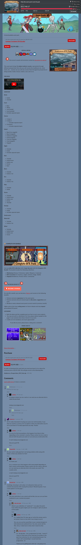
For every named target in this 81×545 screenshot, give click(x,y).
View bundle (72, 40)
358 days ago (25, 503)
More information (9, 348)
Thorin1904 (12, 449)
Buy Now (7, 46)
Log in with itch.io (9, 382)
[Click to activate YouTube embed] (14, 84)
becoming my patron (40, 60)
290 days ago (24, 410)
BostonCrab (12, 482)
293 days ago (19, 387)
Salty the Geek (17, 503)
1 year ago (17, 419)
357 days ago (30, 530)
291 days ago (20, 394)
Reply (8, 391)
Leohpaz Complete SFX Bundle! (15, 41)
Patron (28, 293)
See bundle (73, 11)
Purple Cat (12, 419)
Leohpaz (14, 394)
